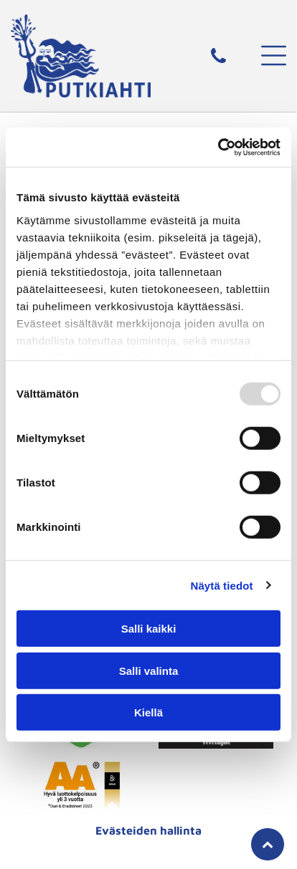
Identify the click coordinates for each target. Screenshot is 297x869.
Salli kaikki (148, 629)
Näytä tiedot (222, 585)
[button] (273, 55)
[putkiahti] (81, 784)
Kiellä (148, 712)
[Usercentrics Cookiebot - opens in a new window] (217, 147)
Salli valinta (149, 670)
